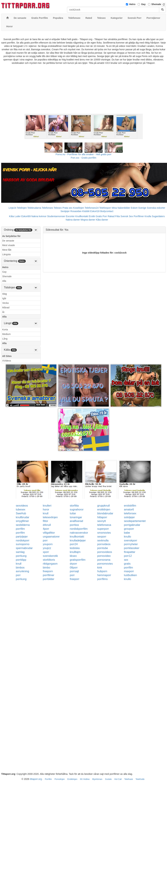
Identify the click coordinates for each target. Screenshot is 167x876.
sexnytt (101, 521)
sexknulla (103, 540)
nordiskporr (22, 540)
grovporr (129, 528)
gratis (127, 563)
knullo (127, 536)
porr (45, 540)
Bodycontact (106, 211)
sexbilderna (23, 524)
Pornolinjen (59, 779)
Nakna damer (73, 219)
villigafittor (49, 532)
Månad (5, 307)
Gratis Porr (101, 216)
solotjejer (129, 517)
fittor (45, 521)
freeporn (48, 571)
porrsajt (74, 571)
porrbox (74, 524)
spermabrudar (24, 548)
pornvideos (103, 544)
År (3, 312)
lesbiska (75, 548)
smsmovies (104, 532)
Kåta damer (102, 219)
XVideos (6, 360)
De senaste (8, 240)
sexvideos (22, 505)
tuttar (73, 513)
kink (99, 567)
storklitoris (49, 559)
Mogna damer (88, 219)
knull (45, 513)
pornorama (103, 559)
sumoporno (22, 544)
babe (127, 532)
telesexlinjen (50, 517)
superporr (103, 528)
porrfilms (102, 579)
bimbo (46, 567)
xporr (46, 552)
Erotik (92, 216)
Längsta (6, 254)
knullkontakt (77, 536)
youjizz (47, 548)
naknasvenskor (79, 532)
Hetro (132, 4)
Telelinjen (22, 207)
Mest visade (8, 245)
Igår (4, 298)
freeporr (74, 579)
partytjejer (22, 536)
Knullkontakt (81, 216)
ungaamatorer (51, 536)
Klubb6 (86, 211)
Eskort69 (26, 216)
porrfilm (20, 528)
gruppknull (103, 505)
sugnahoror (77, 509)
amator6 (129, 509)
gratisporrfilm (77, 559)
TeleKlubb (140, 779)
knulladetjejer (78, 540)
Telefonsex (47, 207)
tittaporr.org (36, 779)
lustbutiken (130, 575)
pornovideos (104, 552)
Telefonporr (105, 207)
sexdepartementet (135, 521)
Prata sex (67, 207)
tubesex (20, 509)
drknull (47, 524)
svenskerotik (50, 555)
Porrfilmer (139, 216)
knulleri (47, 505)
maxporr (129, 571)
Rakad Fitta (114, 216)
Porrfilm (48, 779)
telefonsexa (104, 524)
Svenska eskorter (156, 207)
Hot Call (118, 779)
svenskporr (130, 540)
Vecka (5, 303)
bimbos (20, 567)
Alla (4, 281)
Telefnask (128, 779)
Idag (4, 293)
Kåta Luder (15, 216)
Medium (6, 334)
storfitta (74, 505)
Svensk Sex (126, 216)
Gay (143, 4)
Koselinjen (78, 207)
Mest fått (6, 249)
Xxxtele (108, 779)
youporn (48, 544)
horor (46, 509)
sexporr (101, 536)
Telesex (58, 207)
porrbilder (48, 579)
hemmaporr (104, 575)
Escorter (70, 216)
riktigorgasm (50, 563)
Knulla (147, 216)
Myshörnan (97, 779)
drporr (73, 563)
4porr (46, 528)
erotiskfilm (130, 505)
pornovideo (104, 555)
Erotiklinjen (72, 779)
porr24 (74, 544)
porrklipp (21, 559)
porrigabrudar (132, 524)
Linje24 (12, 207)
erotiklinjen (103, 509)
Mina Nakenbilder (121, 207)
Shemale (156, 4)
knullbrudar (22, 517)
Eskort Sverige (138, 207)
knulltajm (75, 552)
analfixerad (76, 521)
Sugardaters (158, 216)
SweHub (21, 513)
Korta (5, 329)
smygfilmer (22, 521)
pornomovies (105, 563)
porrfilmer (48, 575)
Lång (4, 338)
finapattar (129, 552)
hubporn (102, 571)
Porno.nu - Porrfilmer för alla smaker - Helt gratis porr (84, 154)
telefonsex (130, 513)
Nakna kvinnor (39, 216)
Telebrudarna (34, 207)
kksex (73, 555)
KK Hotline (85, 779)
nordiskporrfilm (79, 528)
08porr (74, 567)
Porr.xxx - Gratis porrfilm (83, 157)
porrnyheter (131, 544)
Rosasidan (76, 211)
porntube (102, 548)
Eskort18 (94, 211)
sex (126, 559)
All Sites (7, 356)
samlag (20, 552)
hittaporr (102, 517)
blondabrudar (105, 513)
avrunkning (22, 571)
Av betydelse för (11, 236)
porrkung (21, 555)
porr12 (128, 555)
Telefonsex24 (92, 207)
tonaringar (76, 517)
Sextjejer (65, 211)
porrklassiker (131, 548)
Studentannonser (56, 216)
